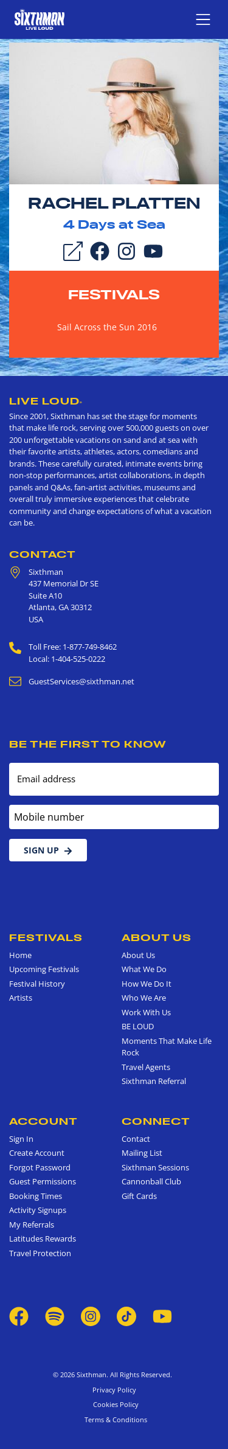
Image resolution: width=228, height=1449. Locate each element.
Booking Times (35, 1195)
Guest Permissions (42, 1181)
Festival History (37, 983)
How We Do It (146, 983)
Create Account (36, 1152)
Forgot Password (40, 1167)
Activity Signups (37, 1209)
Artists (20, 997)
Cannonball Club (151, 1181)
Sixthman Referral (154, 1080)
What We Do (144, 969)
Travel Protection (40, 1253)
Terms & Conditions (114, 1419)
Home (20, 955)
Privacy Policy (114, 1389)
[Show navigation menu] (203, 19)
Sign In (21, 1138)
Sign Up (48, 850)
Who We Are (144, 997)
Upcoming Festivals (44, 969)
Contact (42, 554)
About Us (157, 937)
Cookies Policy (114, 1404)
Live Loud (46, 401)
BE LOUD (138, 1026)
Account (43, 1121)
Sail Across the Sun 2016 (107, 327)
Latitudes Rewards (42, 1238)
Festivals (114, 294)
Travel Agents (146, 1067)
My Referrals (31, 1224)
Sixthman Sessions (155, 1167)
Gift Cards (139, 1195)
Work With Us (146, 1012)
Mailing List (142, 1152)
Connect (156, 1121)
